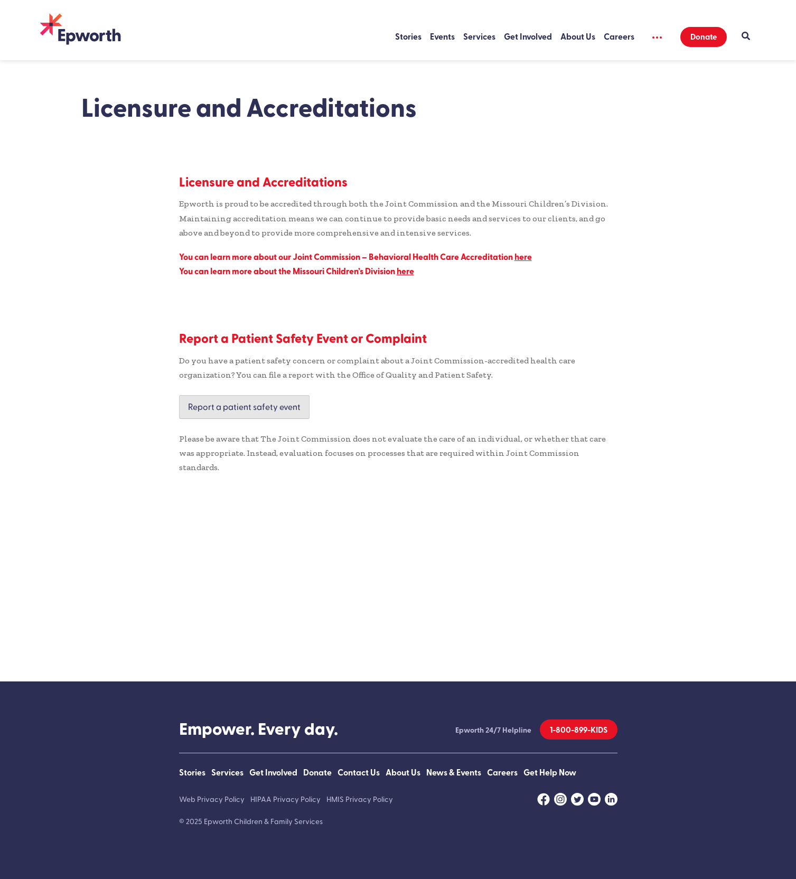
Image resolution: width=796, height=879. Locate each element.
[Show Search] (745, 37)
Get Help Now (549, 773)
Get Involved (528, 37)
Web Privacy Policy (212, 799)
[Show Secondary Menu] (657, 37)
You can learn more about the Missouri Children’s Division (296, 271)
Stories (408, 37)
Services (479, 37)
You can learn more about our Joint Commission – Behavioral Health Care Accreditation (355, 257)
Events (442, 37)
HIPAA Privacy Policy (285, 799)
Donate (703, 37)
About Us (577, 37)
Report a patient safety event (244, 407)
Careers (619, 37)
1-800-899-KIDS (578, 730)
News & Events (453, 773)
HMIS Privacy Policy (359, 799)
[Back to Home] (80, 30)
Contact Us (359, 773)
